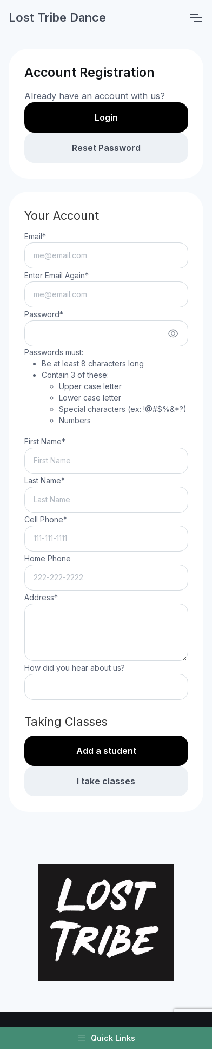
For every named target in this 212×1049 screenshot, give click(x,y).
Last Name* (44, 480)
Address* (41, 597)
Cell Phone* (45, 519)
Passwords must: (105, 387)
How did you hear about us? (74, 667)
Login (106, 117)
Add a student (106, 750)
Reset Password (106, 147)
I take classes (106, 781)
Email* (35, 236)
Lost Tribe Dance (57, 17)
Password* (43, 314)
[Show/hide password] (173, 333)
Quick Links (106, 1038)
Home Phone (47, 558)
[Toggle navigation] (195, 18)
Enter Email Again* (56, 275)
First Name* (44, 441)
